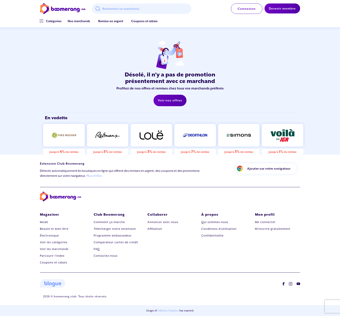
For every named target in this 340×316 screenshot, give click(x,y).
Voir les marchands (54, 249)
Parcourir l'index (52, 256)
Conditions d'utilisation (219, 229)
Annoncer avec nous (162, 222)
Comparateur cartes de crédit (116, 242)
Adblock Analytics (168, 310)
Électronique (49, 235)
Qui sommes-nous (214, 222)
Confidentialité (212, 235)
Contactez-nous (106, 256)
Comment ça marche (109, 222)
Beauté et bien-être (54, 229)
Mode (44, 222)
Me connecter (265, 222)
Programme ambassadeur (113, 235)
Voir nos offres (170, 100)
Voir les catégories (53, 242)
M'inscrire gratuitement (272, 229)
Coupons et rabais (144, 21)
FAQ (97, 249)
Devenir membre (282, 8)
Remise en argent (110, 21)
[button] (54, 21)
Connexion (247, 9)
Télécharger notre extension (115, 229)
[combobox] (141, 8)
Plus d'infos (94, 176)
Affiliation (154, 229)
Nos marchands (79, 21)
